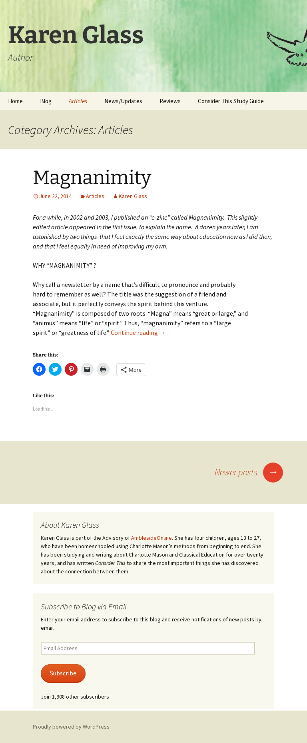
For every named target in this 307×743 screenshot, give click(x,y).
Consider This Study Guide (231, 101)
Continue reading (138, 332)
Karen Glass (133, 196)
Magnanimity (92, 177)
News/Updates (123, 101)
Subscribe (63, 673)
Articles (78, 101)
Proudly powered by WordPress (71, 726)
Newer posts (249, 472)
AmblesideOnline (151, 537)
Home (15, 101)
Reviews (170, 101)
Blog (46, 101)
